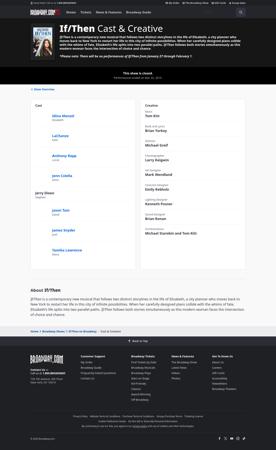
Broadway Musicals (143, 367)
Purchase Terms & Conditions (138, 416)
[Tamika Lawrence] (42, 248)
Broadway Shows (52, 331)
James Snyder (63, 230)
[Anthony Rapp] (42, 155)
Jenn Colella (62, 175)
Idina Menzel (63, 116)
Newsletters (219, 383)
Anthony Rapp (64, 155)
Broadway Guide (138, 12)
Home (34, 331)
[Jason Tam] (42, 208)
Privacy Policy (80, 416)
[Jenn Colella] (42, 173)
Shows (71, 12)
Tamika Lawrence (67, 250)
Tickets (85, 12)
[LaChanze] (42, 133)
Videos (176, 373)
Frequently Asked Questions (98, 373)
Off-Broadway (140, 399)
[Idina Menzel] (42, 114)
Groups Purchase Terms (169, 416)
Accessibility (219, 378)
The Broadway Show (195, 3)
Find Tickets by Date (143, 362)
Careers (217, 367)
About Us (218, 362)
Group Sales (237, 3)
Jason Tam (61, 210)
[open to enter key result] (241, 12)
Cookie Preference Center (112, 421)
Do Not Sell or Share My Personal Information (152, 421)
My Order (172, 3)
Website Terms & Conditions (105, 416)
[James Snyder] (42, 228)
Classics (136, 389)
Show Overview (42, 89)
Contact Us (37, 370)
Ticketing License (194, 416)
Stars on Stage (140, 378)
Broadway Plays (141, 373)
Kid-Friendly (138, 383)
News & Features (109, 12)
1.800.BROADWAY (53, 3)
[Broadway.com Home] (45, 12)
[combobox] (223, 12)
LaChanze (60, 136)
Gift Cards (219, 3)
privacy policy (140, 426)
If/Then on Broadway (81, 331)
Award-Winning (140, 394)
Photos (176, 378)
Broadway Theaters (224, 389)
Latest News (179, 367)
